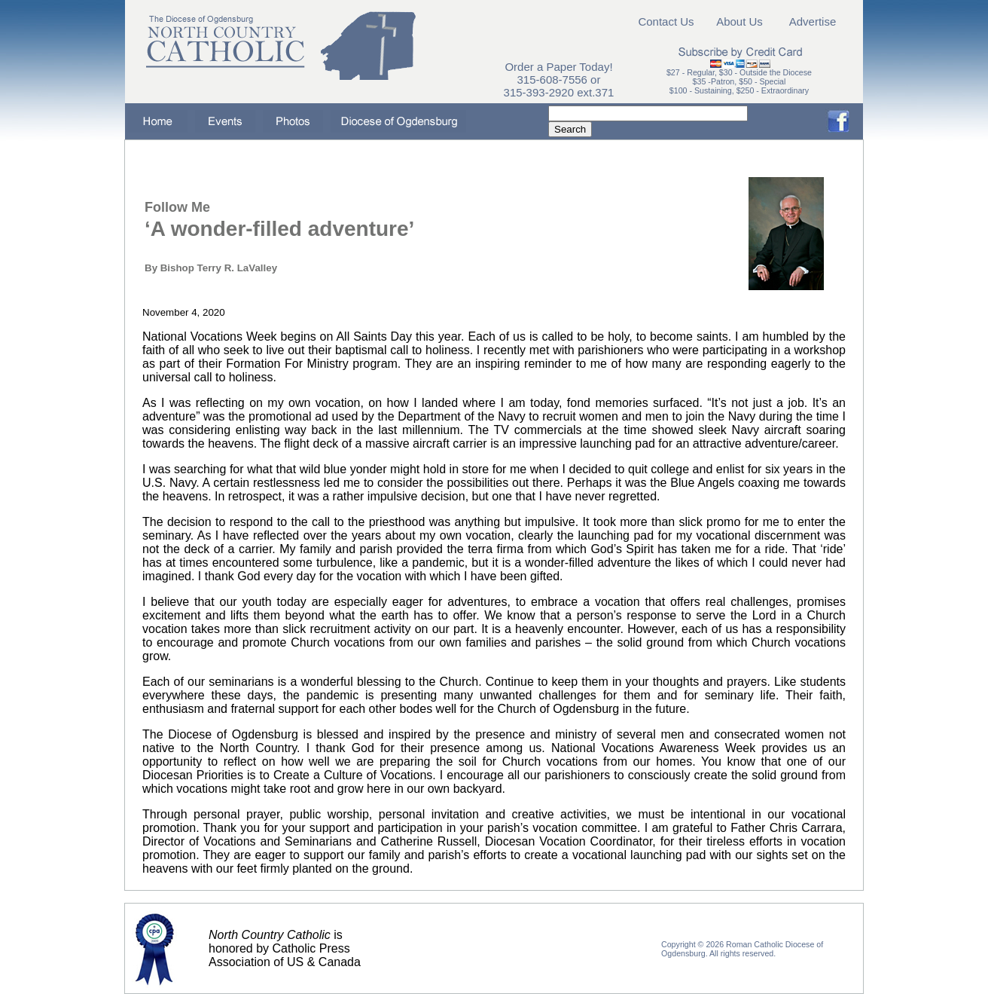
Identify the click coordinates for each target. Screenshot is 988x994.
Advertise (813, 21)
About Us (739, 21)
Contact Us (666, 21)
